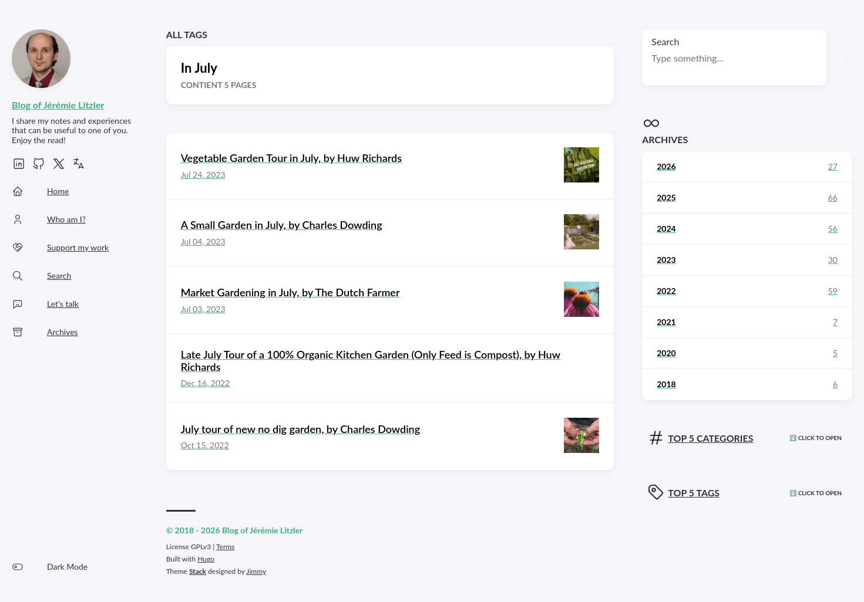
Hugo (205, 558)
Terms (225, 546)
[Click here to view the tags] (747, 493)
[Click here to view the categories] (747, 438)
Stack (197, 571)
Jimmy (256, 571)
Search (665, 41)
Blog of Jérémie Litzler (58, 104)
